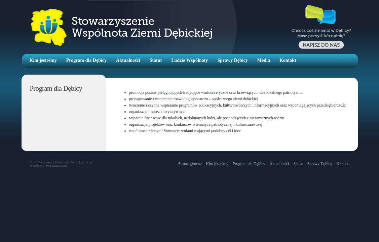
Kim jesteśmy (43, 60)
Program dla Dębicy (86, 60)
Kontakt (287, 60)
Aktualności (128, 60)
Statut (156, 60)
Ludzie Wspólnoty (189, 60)
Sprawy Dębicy (232, 60)
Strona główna (190, 163)
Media (263, 60)
